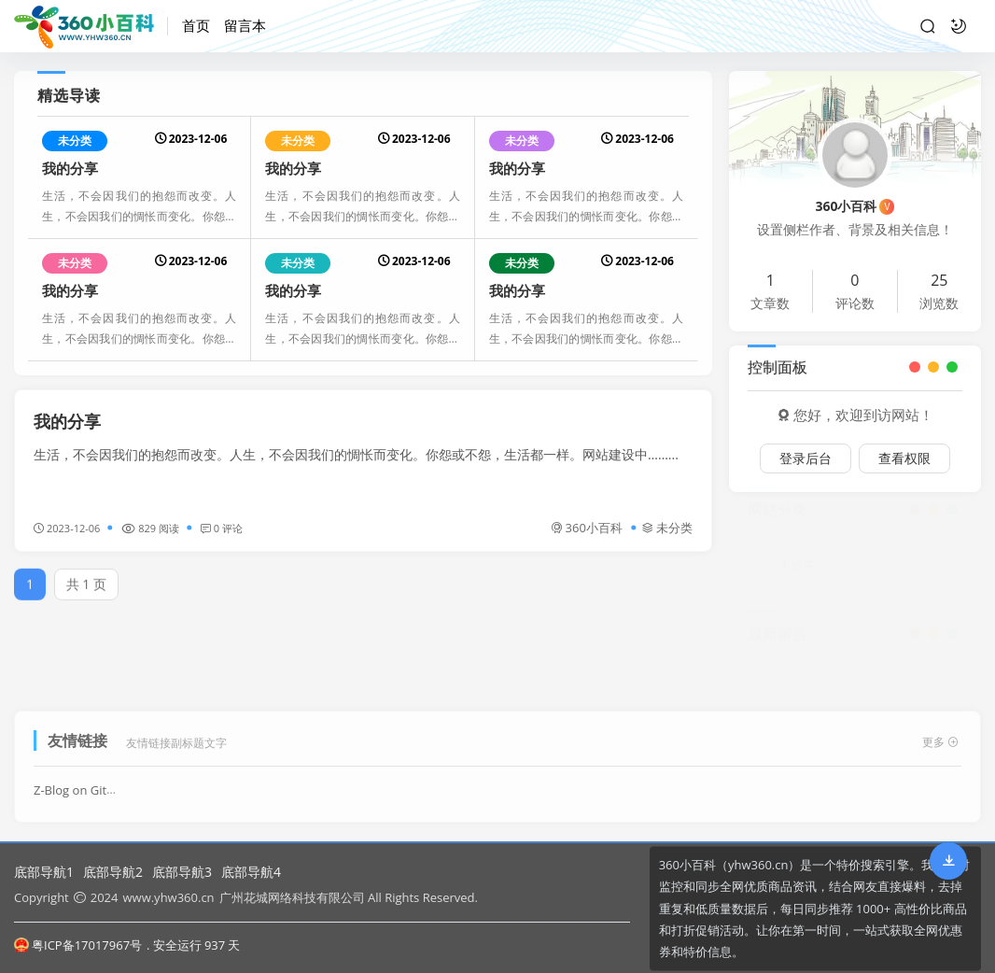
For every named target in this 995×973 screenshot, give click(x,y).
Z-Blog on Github (81, 784)
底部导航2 (113, 872)
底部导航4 (251, 872)
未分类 (74, 140)
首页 (196, 25)
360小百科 (587, 527)
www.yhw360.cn (168, 897)
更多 (940, 736)
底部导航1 (44, 872)
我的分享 (70, 168)
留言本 (245, 25)
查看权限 (904, 458)
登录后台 (805, 458)
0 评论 (222, 528)
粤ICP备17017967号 (78, 945)
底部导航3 (182, 872)
